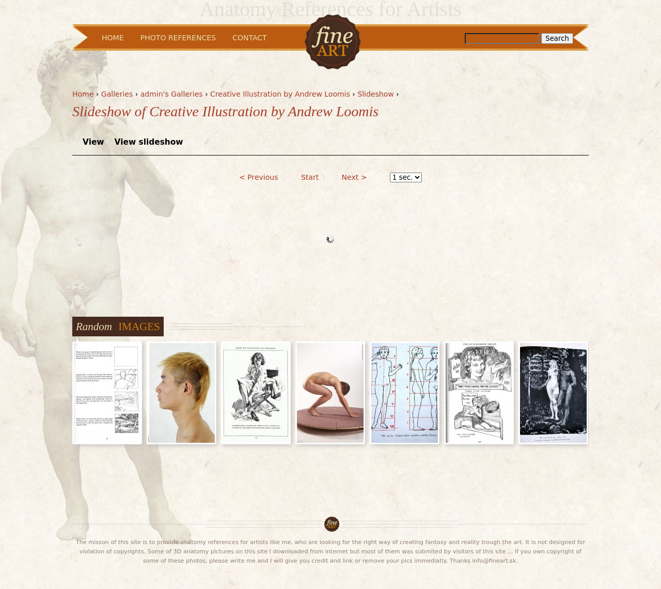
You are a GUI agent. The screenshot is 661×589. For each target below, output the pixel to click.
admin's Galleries (171, 94)
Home (82, 94)
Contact (249, 38)
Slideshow (375, 94)
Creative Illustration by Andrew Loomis (280, 94)
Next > (354, 177)
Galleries (117, 94)
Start (310, 177)
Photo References (178, 38)
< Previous (258, 177)
